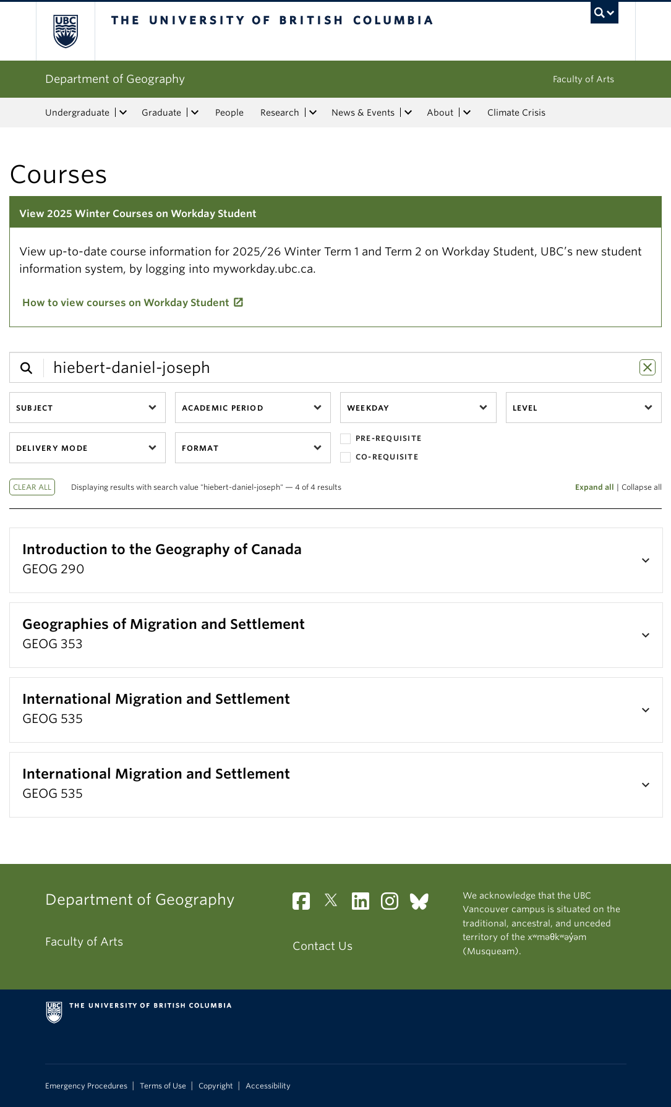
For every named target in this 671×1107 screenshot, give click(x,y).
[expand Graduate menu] (195, 112)
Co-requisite (379, 457)
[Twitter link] (335, 904)
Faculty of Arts (583, 79)
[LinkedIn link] (365, 904)
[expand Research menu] (313, 112)
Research (279, 113)
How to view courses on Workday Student (125, 303)
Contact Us (323, 945)
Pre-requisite (381, 439)
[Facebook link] (306, 904)
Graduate (161, 113)
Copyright (216, 1086)
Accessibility (268, 1086)
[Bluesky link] (424, 904)
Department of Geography (115, 78)
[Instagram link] (394, 904)
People (229, 113)
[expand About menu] (467, 112)
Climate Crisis (516, 113)
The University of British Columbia (74, 31)
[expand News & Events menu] (408, 112)
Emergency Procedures (86, 1086)
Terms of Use (163, 1086)
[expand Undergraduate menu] (123, 112)
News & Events (363, 113)
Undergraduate (77, 113)
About (440, 113)
